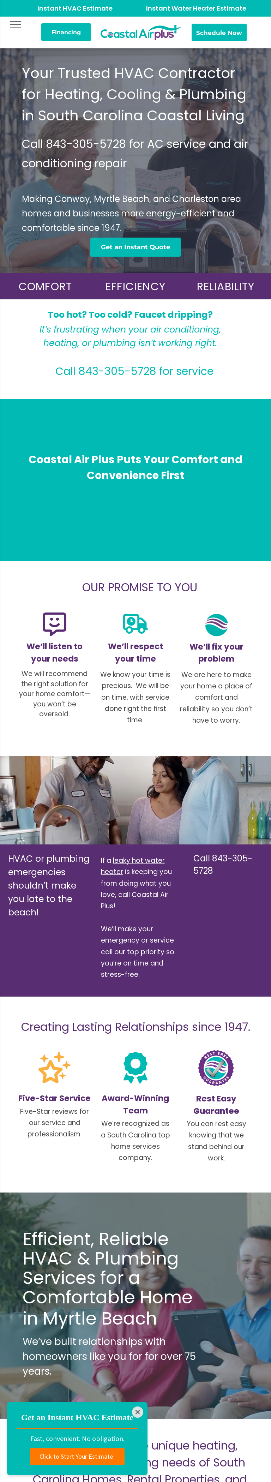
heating (60, 343)
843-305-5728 (86, 144)
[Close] (137, 1412)
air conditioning (184, 329)
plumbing (114, 343)
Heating (72, 94)
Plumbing (212, 94)
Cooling (134, 94)
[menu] (15, 24)
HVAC (47, 1258)
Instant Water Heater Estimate (196, 8)
